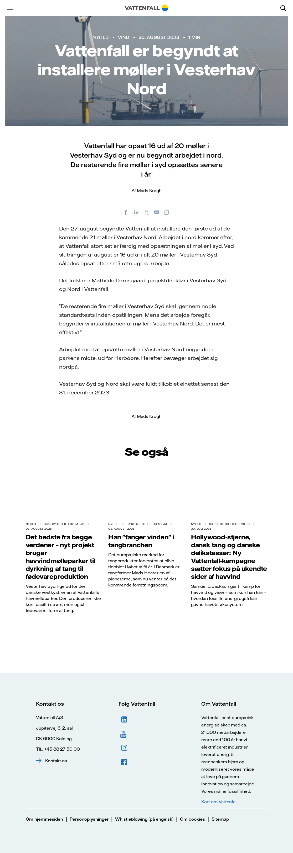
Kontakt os (56, 760)
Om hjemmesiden (44, 819)
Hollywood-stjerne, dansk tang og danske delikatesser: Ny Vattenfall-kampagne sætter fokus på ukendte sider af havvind (229, 556)
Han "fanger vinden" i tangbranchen (141, 541)
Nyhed (100, 37)
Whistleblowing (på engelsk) (144, 819)
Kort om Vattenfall (219, 801)
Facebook (124, 762)
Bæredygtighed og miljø (64, 524)
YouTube (124, 734)
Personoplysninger (89, 819)
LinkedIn (124, 719)
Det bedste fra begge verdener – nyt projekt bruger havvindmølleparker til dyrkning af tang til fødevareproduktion (60, 556)
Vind (123, 37)
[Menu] (10, 8)
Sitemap (220, 819)
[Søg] (285, 8)
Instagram (124, 748)
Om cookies (192, 819)
